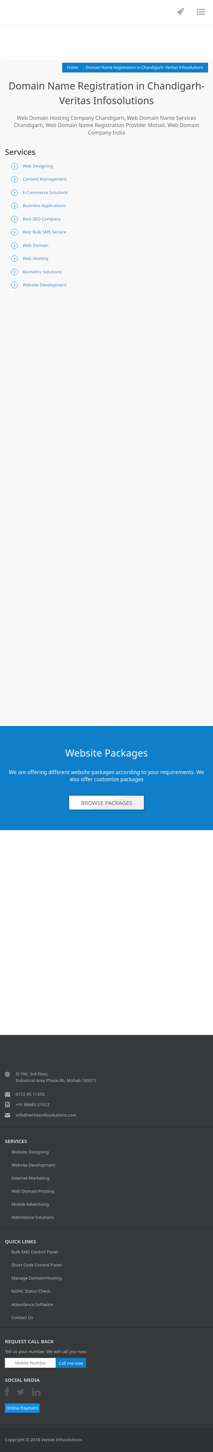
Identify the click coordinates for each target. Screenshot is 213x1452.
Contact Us (22, 1317)
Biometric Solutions (42, 272)
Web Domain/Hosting (32, 1191)
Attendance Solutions (32, 1217)
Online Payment (22, 1408)
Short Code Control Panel (36, 1265)
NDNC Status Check (30, 1291)
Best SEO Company (42, 219)
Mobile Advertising (30, 1204)
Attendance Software (32, 1304)
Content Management (44, 179)
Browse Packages (106, 803)
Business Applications (44, 205)
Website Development (44, 285)
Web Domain (35, 245)
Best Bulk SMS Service (44, 232)
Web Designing (38, 166)
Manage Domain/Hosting (36, 1278)
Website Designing (30, 1152)
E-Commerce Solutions (45, 192)
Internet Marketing (30, 1178)
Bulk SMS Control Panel (34, 1252)
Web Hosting (35, 258)
